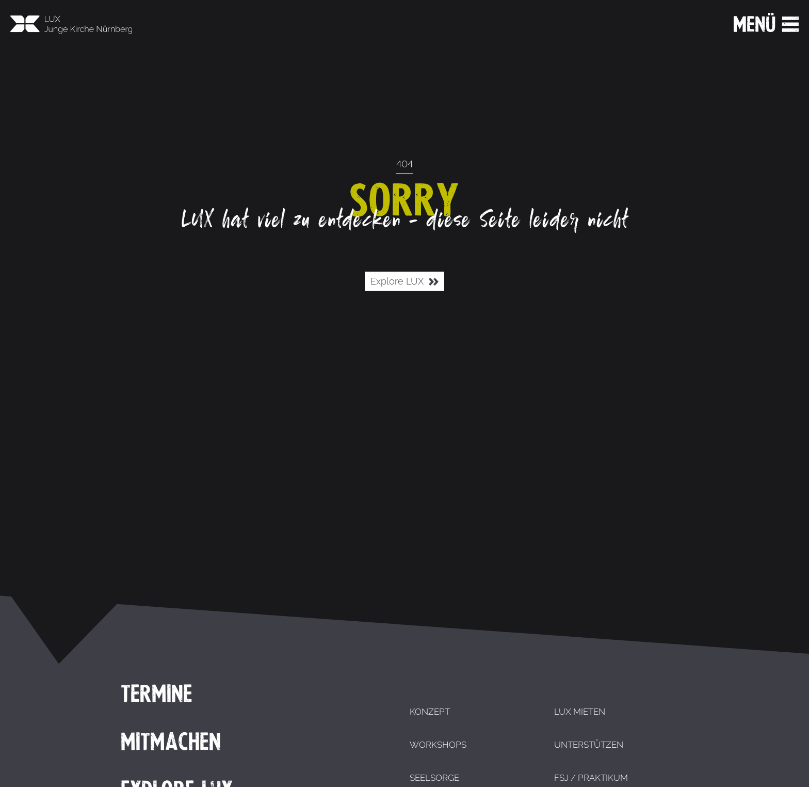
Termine (156, 693)
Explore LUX (404, 281)
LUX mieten (579, 711)
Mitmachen (171, 741)
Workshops (438, 744)
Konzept (430, 711)
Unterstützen (588, 744)
